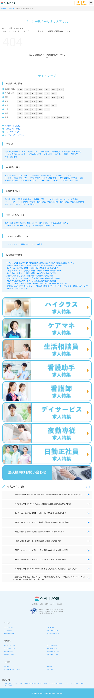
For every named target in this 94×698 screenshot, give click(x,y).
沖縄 (67, 118)
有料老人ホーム (11, 175)
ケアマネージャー (42, 152)
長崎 (33, 118)
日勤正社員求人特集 (52, 654)
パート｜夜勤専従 (71, 199)
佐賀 (26, 118)
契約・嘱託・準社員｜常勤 (47, 202)
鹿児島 (60, 118)
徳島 (20, 114)
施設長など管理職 (62, 154)
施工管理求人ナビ (61, 683)
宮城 (40, 89)
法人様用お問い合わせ (53, 633)
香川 (26, 114)
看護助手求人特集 (52, 648)
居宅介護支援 (34, 178)
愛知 (33, 101)
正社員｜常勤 (10, 199)
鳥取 (20, 109)
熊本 (40, 118)
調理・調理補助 (11, 157)
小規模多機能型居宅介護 (67, 178)
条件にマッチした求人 (13, 126)
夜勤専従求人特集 (9, 654)
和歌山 (54, 105)
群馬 (47, 97)
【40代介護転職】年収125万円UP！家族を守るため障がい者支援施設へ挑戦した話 (36, 283)
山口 (47, 109)
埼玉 (40, 97)
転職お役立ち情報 (9, 633)
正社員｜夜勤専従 (24, 199)
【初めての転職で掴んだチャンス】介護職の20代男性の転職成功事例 (31, 281)
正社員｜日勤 (39, 199)
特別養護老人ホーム (63, 175)
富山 (26, 93)
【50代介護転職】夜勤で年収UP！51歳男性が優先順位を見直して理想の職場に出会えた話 (39, 263)
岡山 (33, 109)
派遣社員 (31, 204)
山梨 (47, 93)
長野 (53, 93)
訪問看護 (64, 181)
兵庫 (40, 105)
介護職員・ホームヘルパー (15, 152)
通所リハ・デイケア (28, 181)
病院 (81, 178)
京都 (26, 105)
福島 (60, 89)
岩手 (33, 89)
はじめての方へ (11, 244)
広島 (40, 109)
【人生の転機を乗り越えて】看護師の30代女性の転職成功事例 (29, 276)
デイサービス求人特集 (53, 651)
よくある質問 (37, 244)
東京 (20, 97)
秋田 (47, 89)
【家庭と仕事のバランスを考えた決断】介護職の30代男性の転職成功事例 (33, 271)
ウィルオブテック (17, 683)
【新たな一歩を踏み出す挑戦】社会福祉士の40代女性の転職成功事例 (31, 268)
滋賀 (33, 105)
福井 (40, 93)
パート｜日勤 (10, 202)
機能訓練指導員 (35, 154)
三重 (40, 101)
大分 (47, 118)
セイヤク (69, 683)
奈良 (47, 105)
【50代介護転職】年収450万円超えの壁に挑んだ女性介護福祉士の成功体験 (34, 265)
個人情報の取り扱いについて (12, 669)
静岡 (26, 101)
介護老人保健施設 (49, 178)
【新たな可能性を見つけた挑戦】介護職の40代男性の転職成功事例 (30, 273)
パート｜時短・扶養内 (26, 202)
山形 (53, 89)
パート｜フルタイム (54, 199)
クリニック (74, 181)
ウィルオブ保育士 (7, 685)
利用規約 (49, 666)
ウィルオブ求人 (6, 683)
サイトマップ (50, 669)
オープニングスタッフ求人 (14, 135)
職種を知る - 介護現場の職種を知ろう (53, 223)
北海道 (20, 89)
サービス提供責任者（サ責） (16, 154)
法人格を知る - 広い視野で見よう (17, 226)
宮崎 (53, 118)
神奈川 (27, 97)
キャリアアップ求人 (12, 132)
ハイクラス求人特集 (9, 645)
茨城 (60, 97)
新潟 (20, 93)
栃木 (53, 97)
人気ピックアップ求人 (13, 129)
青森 (26, 89)
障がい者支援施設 (11, 181)
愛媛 (33, 114)
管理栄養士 (48, 154)
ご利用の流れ (24, 244)
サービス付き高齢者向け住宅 (16, 178)
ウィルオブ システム (49, 683)
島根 (26, 109)
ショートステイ (45, 181)
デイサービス (24, 175)
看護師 (30, 152)
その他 (55, 181)
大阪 (20, 105)
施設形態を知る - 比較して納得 (45, 226)
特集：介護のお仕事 (52, 630)
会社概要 (6, 666)
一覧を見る (88, 487)
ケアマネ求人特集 (52, 645)
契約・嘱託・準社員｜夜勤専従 (72, 202)
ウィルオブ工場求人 (78, 683)
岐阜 (20, 101)
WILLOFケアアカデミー (35, 683)
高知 (40, 114)
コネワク (25, 683)
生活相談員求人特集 (9, 648)
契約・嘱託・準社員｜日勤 (15, 204)
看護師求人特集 (8, 651)
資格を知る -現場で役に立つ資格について (21, 223)
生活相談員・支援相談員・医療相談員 (66, 152)
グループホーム (47, 175)
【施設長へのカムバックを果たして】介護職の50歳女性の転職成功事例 (32, 278)
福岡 (20, 118)
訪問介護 (35, 175)
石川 (33, 93)
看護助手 (74, 154)
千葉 (33, 97)
